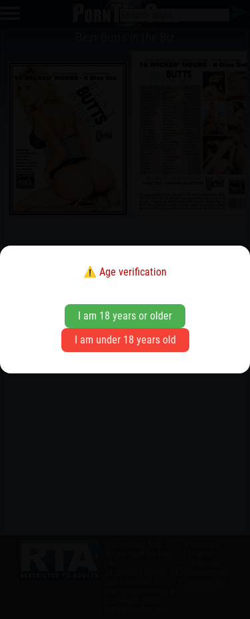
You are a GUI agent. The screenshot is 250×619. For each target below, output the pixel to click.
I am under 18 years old (125, 339)
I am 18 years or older (125, 316)
